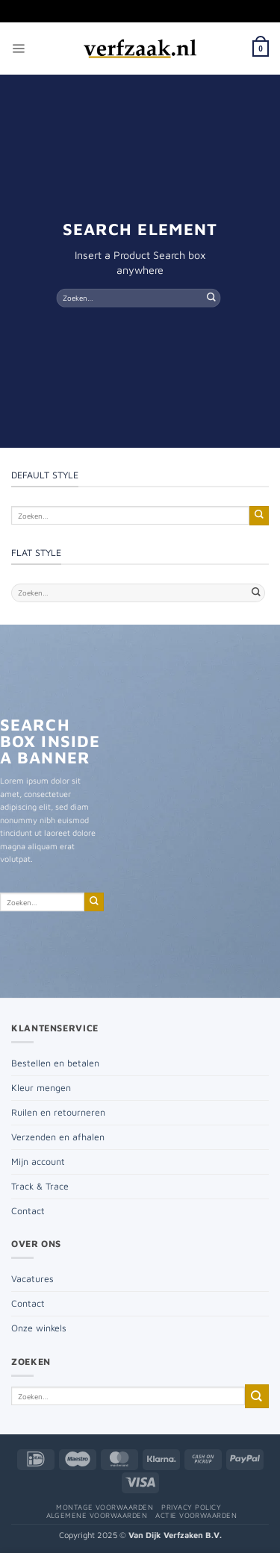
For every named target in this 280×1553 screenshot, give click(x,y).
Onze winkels (38, 1328)
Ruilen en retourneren (58, 1112)
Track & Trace (40, 1186)
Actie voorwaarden (196, 1515)
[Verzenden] (211, 297)
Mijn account (38, 1161)
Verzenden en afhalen (58, 1137)
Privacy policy (191, 1507)
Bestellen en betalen (55, 1063)
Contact (28, 1210)
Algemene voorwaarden (97, 1515)
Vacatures (32, 1278)
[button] (18, 49)
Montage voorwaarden (104, 1507)
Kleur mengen (41, 1087)
